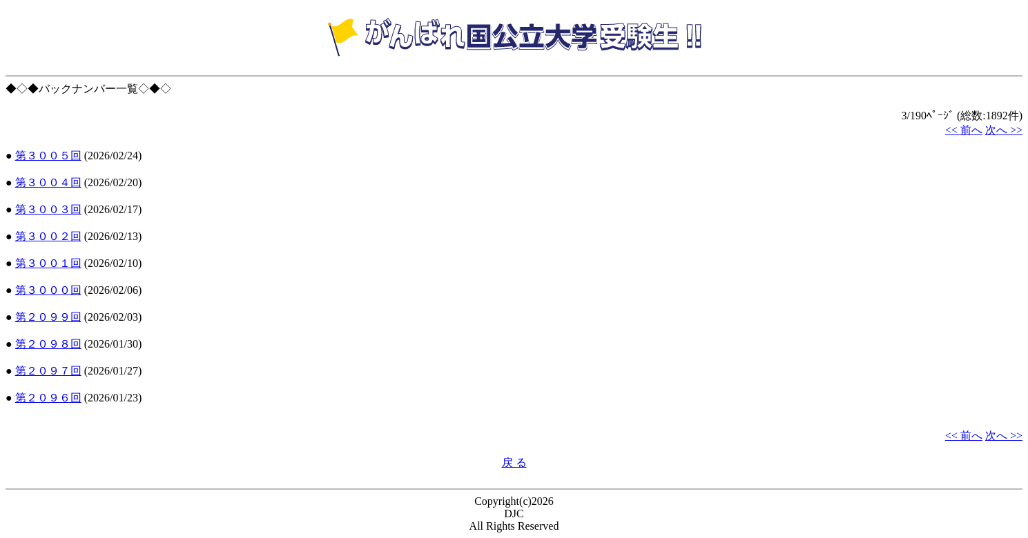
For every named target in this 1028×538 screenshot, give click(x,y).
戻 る (514, 462)
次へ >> (1003, 130)
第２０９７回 (48, 371)
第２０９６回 (48, 398)
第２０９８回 (48, 344)
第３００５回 (48, 155)
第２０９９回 (48, 317)
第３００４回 (48, 182)
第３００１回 (48, 263)
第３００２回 (48, 236)
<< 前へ (963, 130)
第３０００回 (48, 290)
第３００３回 (48, 209)
